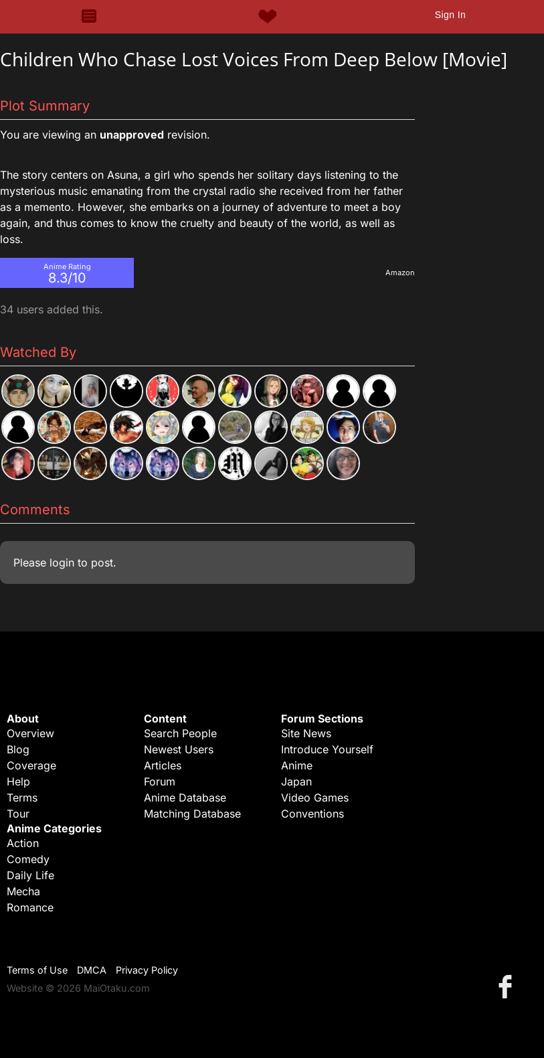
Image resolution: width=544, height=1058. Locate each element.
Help (18, 781)
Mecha (23, 891)
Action (23, 843)
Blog (18, 749)
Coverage (31, 765)
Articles (162, 765)
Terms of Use (37, 970)
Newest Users (178, 749)
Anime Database (185, 797)
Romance (30, 907)
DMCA (91, 970)
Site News (306, 733)
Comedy (28, 859)
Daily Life (30, 875)
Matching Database (192, 813)
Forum (159, 781)
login (62, 562)
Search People (180, 733)
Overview (30, 733)
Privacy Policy (147, 970)
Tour (18, 813)
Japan (296, 781)
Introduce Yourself (327, 749)
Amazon (400, 272)
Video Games (315, 797)
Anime (296, 765)
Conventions (312, 813)
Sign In (450, 14)
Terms (22, 797)
